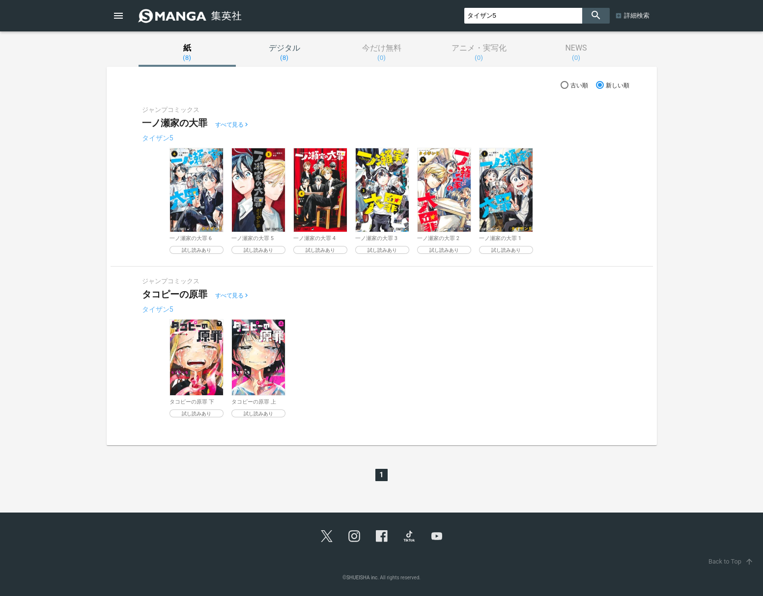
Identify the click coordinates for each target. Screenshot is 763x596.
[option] (197, 201)
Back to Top (731, 561)
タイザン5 (157, 138)
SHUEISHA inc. (362, 577)
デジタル (284, 52)
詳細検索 (637, 15)
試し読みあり (196, 250)
